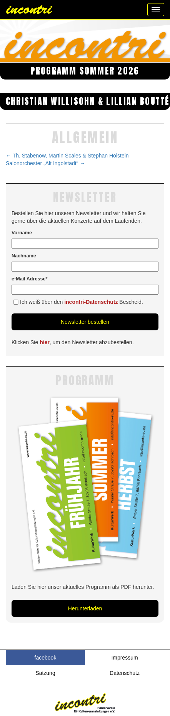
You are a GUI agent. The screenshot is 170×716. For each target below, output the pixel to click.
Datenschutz (125, 673)
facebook (46, 658)
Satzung (45, 673)
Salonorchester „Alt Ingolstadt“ (45, 163)
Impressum (124, 658)
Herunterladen (85, 608)
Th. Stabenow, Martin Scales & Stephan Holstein (67, 155)
